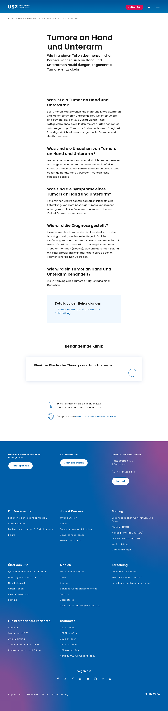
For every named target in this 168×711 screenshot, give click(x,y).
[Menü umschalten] (158, 7)
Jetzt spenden (20, 465)
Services (13, 627)
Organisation (16, 588)
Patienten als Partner (124, 571)
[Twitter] (65, 679)
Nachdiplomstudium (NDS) (127, 532)
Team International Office (23, 644)
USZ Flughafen (68, 633)
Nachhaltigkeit (16, 583)
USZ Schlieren (68, 638)
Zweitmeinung (16, 638)
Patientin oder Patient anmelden (27, 517)
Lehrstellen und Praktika (126, 538)
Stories (64, 583)
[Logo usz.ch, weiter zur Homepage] (19, 7)
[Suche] (149, 7)
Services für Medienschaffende (78, 588)
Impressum (14, 694)
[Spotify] (110, 679)
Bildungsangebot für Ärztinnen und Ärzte (132, 519)
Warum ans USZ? (18, 633)
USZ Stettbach (68, 644)
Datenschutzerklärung (55, 694)
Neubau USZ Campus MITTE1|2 (77, 655)
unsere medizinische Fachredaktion (95, 416)
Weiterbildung (120, 544)
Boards (12, 534)
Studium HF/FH (120, 527)
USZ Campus (67, 627)
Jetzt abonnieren (74, 462)
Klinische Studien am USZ (127, 577)
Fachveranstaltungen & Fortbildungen (30, 529)
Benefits (65, 523)
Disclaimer (31, 694)
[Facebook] (58, 679)
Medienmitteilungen (72, 571)
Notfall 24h (134, 7)
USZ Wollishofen (69, 650)
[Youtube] (88, 679)
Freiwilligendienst (70, 540)
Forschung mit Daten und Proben (131, 583)
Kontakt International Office (24, 650)
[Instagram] (95, 679)
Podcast (65, 594)
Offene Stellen (68, 517)
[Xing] (73, 679)
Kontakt (120, 481)
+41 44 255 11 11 (125, 471)
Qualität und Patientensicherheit (27, 571)
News (63, 577)
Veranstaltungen (122, 549)
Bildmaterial (67, 599)
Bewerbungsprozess (72, 534)
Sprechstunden (17, 523)
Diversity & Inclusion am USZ (25, 577)
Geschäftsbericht (18, 594)
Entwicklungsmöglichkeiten (76, 529)
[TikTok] (103, 679)
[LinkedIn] (80, 679)
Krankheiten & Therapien (22, 18)
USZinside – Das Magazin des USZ (80, 605)
